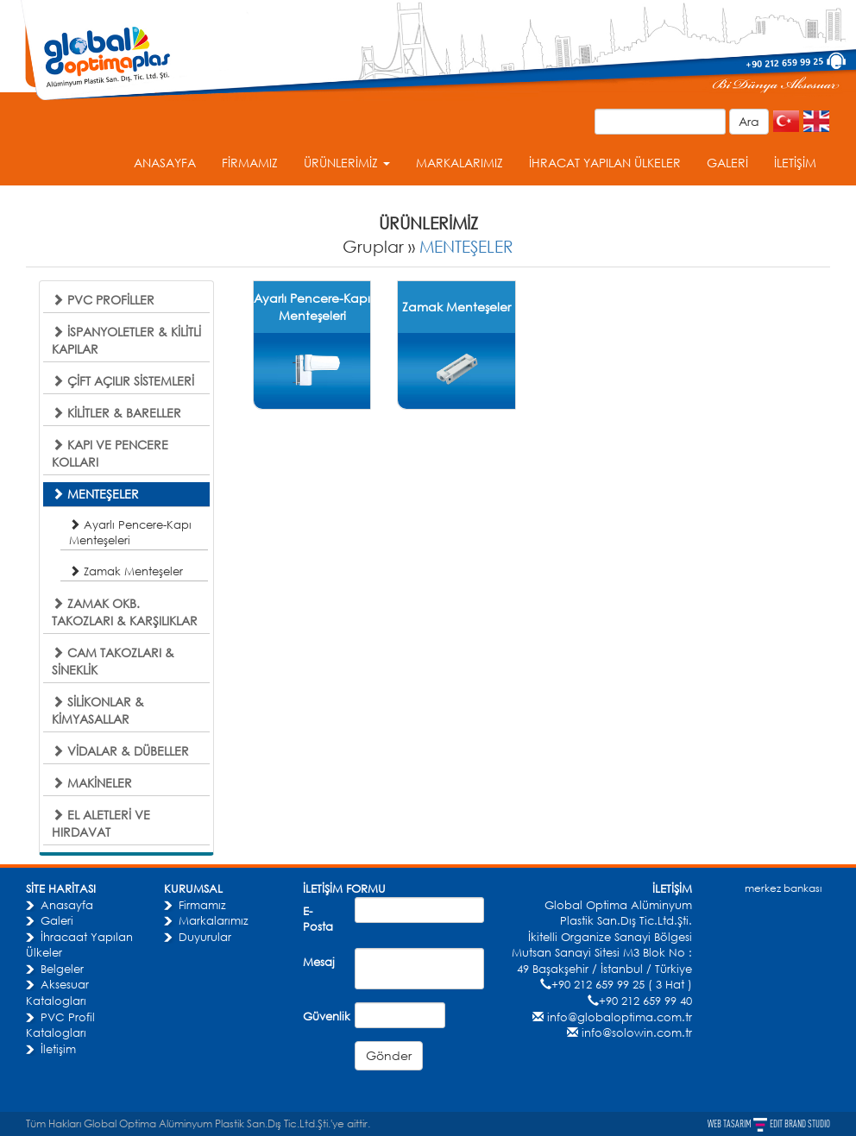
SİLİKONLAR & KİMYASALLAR (98, 710)
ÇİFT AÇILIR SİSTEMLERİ (123, 380)
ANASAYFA (165, 162)
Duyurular (205, 937)
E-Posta (318, 919)
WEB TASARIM (730, 1124)
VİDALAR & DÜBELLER (120, 751)
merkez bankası (783, 888)
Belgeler (62, 969)
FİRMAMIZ (250, 162)
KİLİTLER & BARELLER (116, 412)
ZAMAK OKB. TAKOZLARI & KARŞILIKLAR (125, 612)
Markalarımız (214, 920)
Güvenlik (322, 1016)
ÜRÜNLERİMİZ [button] (347, 162)
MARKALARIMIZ (459, 162)
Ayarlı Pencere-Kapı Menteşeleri (130, 532)
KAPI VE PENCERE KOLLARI (110, 453)
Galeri (57, 920)
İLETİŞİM (795, 162)
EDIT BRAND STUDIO (800, 1124)
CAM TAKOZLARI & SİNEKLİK (113, 661)
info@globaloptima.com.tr (619, 1017)
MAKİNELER (92, 782)
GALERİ (727, 162)
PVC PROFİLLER (103, 299)
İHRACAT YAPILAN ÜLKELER (605, 162)
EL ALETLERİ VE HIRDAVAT (101, 823)
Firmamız (202, 905)
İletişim (58, 1049)
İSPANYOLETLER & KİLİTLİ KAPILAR (126, 340)
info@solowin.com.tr (637, 1032)
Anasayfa (67, 905)
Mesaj (319, 962)
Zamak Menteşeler (126, 571)
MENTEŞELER (466, 246)
